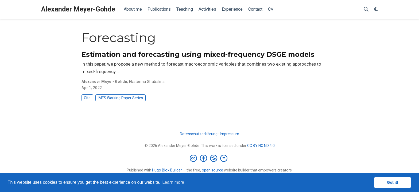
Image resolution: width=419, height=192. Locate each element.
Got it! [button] (392, 182)
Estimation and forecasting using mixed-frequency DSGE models (198, 54)
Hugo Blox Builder (167, 170)
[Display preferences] (376, 9)
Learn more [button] (173, 182)
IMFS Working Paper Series (120, 98)
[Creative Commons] (210, 158)
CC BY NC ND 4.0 (261, 145)
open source (212, 170)
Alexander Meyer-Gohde (78, 9)
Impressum (229, 134)
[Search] (366, 9)
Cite (87, 98)
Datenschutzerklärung (199, 134)
